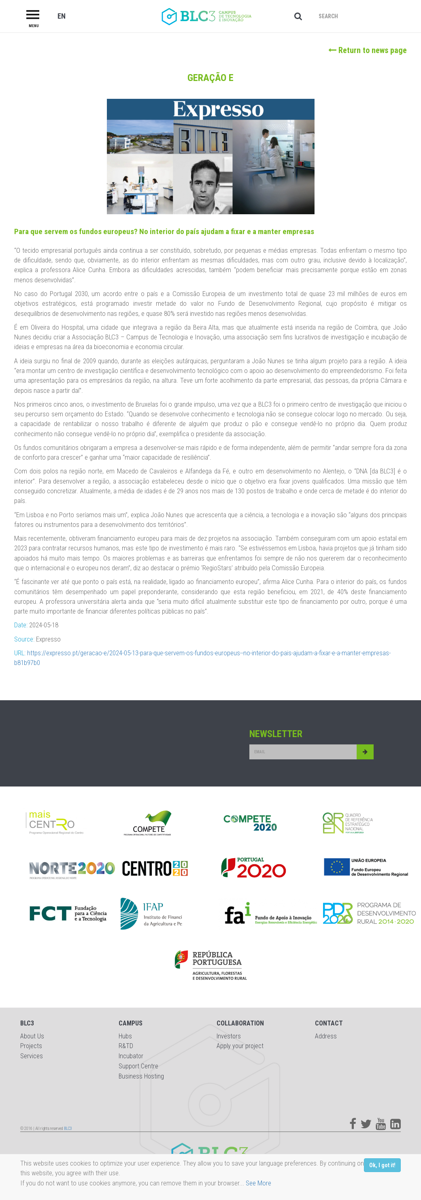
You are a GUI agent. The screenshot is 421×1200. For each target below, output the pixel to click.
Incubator (131, 1056)
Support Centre (138, 1066)
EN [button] (61, 16)
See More (258, 1183)
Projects (31, 1046)
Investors (229, 1036)
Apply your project (240, 1046)
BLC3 (68, 1128)
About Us (32, 1036)
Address (326, 1036)
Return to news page (367, 50)
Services (31, 1056)
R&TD (126, 1046)
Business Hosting (141, 1076)
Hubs (125, 1036)
